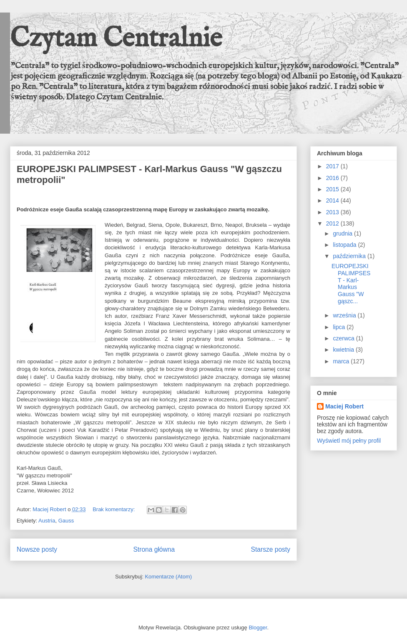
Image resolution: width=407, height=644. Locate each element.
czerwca (344, 338)
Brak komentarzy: (114, 509)
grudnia (343, 233)
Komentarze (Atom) (168, 576)
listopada (345, 244)
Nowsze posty (37, 549)
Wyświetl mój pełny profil (349, 440)
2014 (333, 200)
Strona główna (154, 549)
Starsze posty (270, 549)
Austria (46, 520)
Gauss (66, 520)
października (350, 256)
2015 (333, 189)
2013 (333, 212)
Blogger (258, 627)
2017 (333, 166)
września (345, 315)
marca (342, 361)
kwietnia (344, 349)
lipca (340, 327)
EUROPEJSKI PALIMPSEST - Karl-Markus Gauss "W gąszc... (351, 283)
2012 (333, 223)
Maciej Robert (344, 406)
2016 (333, 178)
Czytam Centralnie (116, 39)
